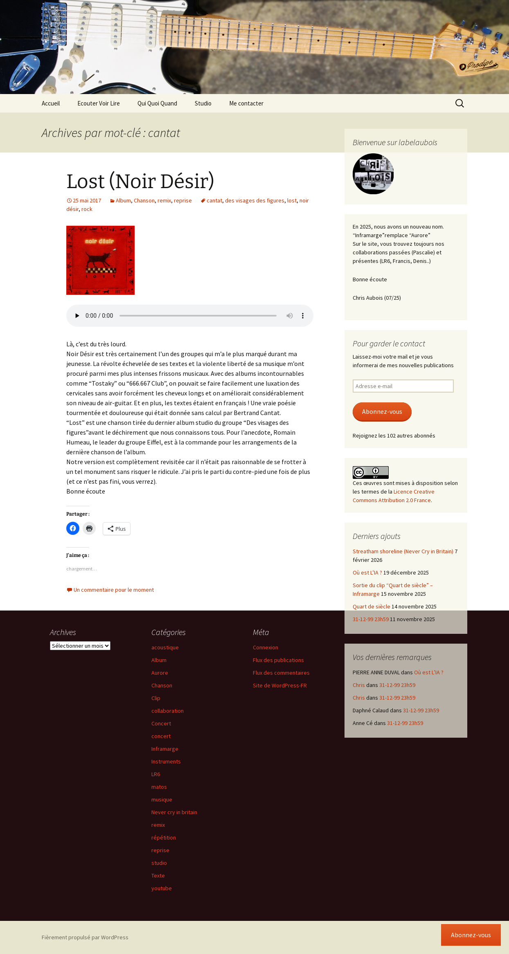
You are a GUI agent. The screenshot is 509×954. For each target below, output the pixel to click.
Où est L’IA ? (367, 572)
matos (159, 786)
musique (161, 799)
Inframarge (164, 748)
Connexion (265, 647)
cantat (214, 200)
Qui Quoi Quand (157, 103)
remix (164, 200)
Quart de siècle (371, 606)
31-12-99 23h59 (371, 619)
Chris (359, 685)
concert (161, 736)
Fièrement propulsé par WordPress (85, 937)
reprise (183, 200)
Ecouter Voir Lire (98, 103)
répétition (163, 837)
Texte (158, 875)
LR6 (155, 774)
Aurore (159, 672)
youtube (161, 888)
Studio (203, 103)
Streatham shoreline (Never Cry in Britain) (403, 551)
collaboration (167, 710)
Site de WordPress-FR (280, 685)
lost (292, 200)
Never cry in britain (174, 812)
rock (86, 209)
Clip (155, 698)
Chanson (144, 200)
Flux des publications (278, 660)
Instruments (166, 761)
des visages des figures (254, 200)
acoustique (165, 647)
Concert (161, 723)
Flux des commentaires (281, 672)
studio (159, 862)
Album (123, 200)
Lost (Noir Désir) (140, 181)
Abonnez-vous (382, 411)
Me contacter (246, 103)
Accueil (51, 103)
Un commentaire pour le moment (114, 589)
